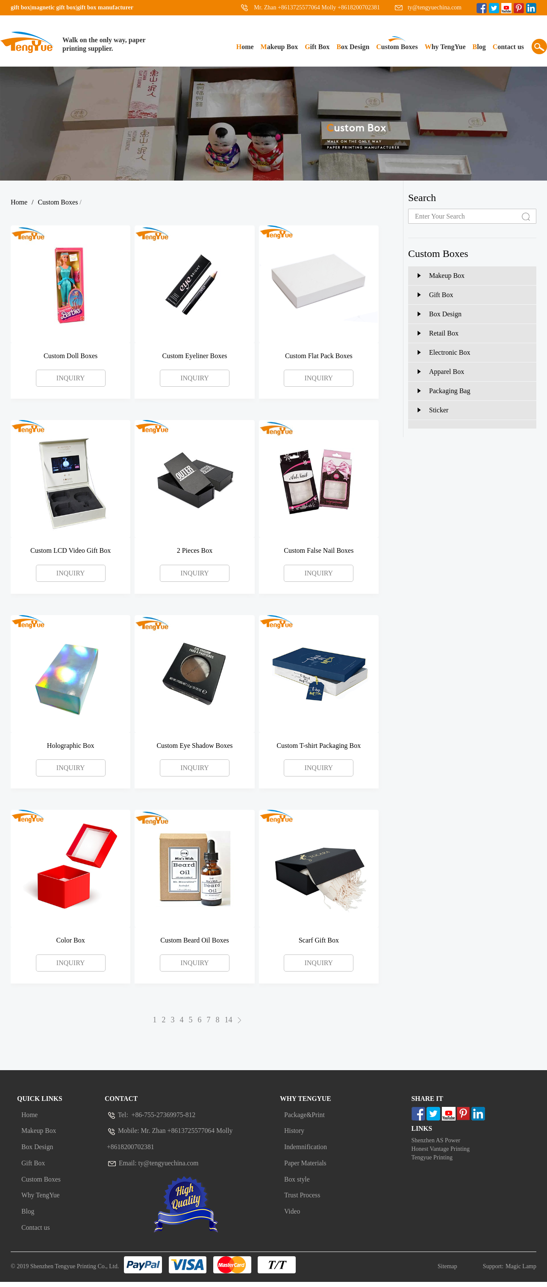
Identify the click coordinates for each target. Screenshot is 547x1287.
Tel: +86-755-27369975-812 (152, 1116)
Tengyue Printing (432, 1160)
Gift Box (317, 46)
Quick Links (40, 1099)
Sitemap (447, 1271)
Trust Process (302, 1201)
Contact (121, 1099)
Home (245, 46)
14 (228, 1020)
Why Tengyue (306, 1099)
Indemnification (306, 1150)
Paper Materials (305, 1167)
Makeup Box (279, 46)
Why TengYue (445, 46)
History (294, 1133)
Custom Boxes (397, 46)
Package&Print (305, 1116)
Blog (479, 46)
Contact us (508, 46)
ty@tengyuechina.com (435, 7)
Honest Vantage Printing (441, 1151)
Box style (297, 1184)
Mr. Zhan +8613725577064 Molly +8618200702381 (317, 7)
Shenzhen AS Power (436, 1143)
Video (292, 1219)
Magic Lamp (521, 1271)
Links (422, 1130)
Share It (428, 1099)
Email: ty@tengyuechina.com (153, 1167)
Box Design (352, 46)
